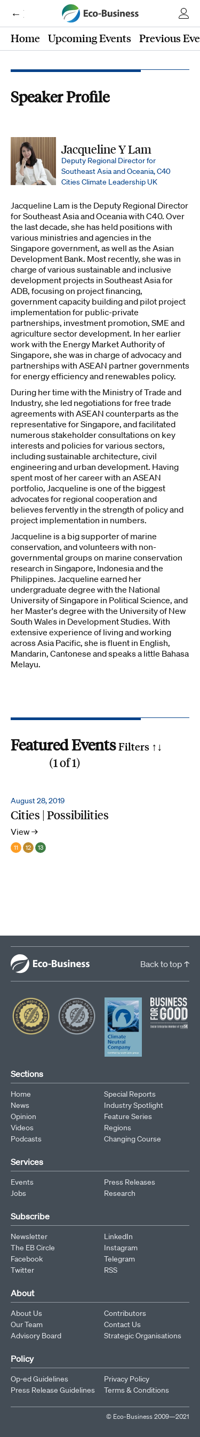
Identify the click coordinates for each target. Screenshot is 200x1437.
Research (119, 1193)
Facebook (27, 1259)
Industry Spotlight (133, 1105)
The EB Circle (33, 1247)
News (20, 1105)
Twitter (22, 1270)
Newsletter (29, 1236)
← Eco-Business (17, 13)
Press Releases (129, 1182)
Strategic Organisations (142, 1335)
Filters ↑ (140, 746)
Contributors (125, 1313)
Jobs (18, 1193)
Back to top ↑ (164, 964)
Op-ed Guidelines (39, 1379)
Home (25, 38)
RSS (110, 1270)
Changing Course (132, 1139)
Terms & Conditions (136, 1390)
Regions (117, 1127)
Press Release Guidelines (53, 1390)
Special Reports (130, 1094)
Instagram (121, 1247)
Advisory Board (36, 1335)
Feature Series (128, 1116)
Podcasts (26, 1139)
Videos (22, 1127)
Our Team (27, 1324)
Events (22, 1182)
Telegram (119, 1259)
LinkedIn (118, 1236)
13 (40, 847)
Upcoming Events (89, 38)
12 (28, 847)
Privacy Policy (126, 1379)
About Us (26, 1313)
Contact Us (122, 1324)
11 (16, 847)
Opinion (23, 1116)
